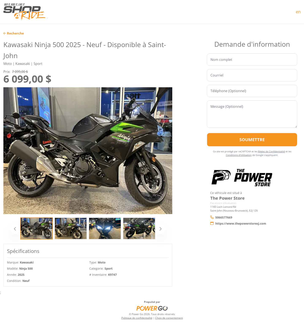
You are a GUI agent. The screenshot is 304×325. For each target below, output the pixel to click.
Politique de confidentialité (136, 318)
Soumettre (252, 139)
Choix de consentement (169, 318)
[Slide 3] (105, 228)
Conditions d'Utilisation (239, 155)
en (298, 12)
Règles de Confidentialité (271, 151)
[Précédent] (15, 229)
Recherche (13, 33)
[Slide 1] (36, 228)
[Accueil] (25, 11)
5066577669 (221, 217)
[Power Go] (152, 308)
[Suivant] (160, 229)
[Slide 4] (139, 228)
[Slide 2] (70, 228)
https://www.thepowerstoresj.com (238, 223)
